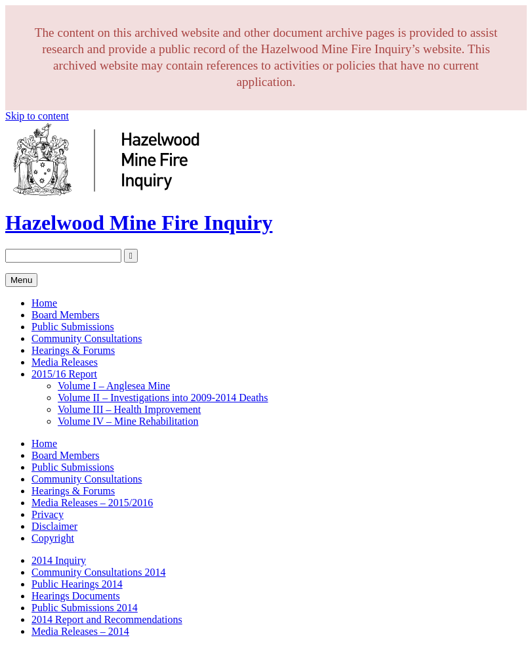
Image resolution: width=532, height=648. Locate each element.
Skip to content (37, 115)
